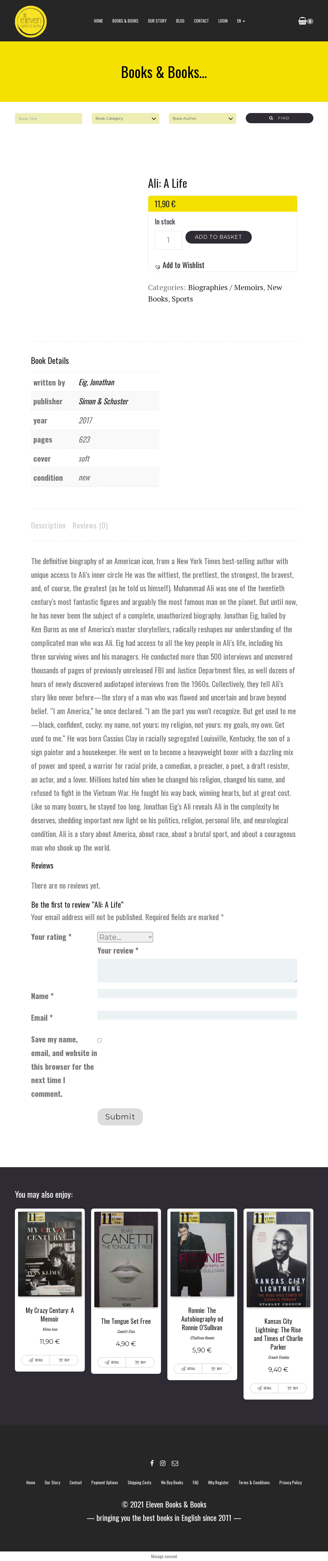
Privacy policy (290, 1482)
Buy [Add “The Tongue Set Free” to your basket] (143, 1362)
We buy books (172, 1482)
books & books (125, 21)
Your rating (51, 936)
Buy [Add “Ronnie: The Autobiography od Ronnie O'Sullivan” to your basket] (219, 1368)
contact (201, 21)
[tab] (48, 525)
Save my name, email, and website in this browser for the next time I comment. (64, 1066)
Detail (39, 1360)
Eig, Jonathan (96, 381)
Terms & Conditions (254, 1482)
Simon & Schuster (103, 401)
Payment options (104, 1482)
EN (241, 21)
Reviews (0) (90, 525)
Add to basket (218, 237)
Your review (117, 950)
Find (279, 118)
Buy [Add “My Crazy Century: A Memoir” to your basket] (67, 1360)
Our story (157, 21)
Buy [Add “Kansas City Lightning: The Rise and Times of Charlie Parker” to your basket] (295, 1388)
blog (180, 21)
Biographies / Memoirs (225, 287)
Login (222, 21)
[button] (179, 265)
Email (42, 1017)
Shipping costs (139, 1482)
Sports (182, 299)
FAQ (195, 1482)
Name (42, 995)
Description (48, 525)
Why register (218, 1482)
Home (98, 21)
